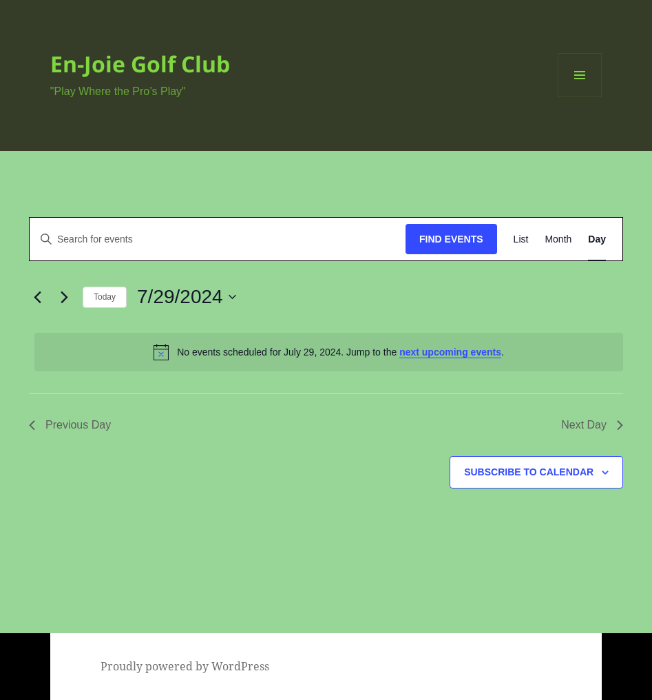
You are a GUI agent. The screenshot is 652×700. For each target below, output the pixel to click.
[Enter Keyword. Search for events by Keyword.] (218, 239)
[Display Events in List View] (521, 239)
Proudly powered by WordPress (185, 666)
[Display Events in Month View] (558, 239)
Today (105, 297)
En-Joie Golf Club (140, 64)
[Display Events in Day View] (597, 239)
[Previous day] (37, 297)
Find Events (451, 239)
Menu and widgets (580, 96)
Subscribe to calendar (528, 471)
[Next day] (64, 297)
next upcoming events (450, 352)
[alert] (328, 352)
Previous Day (70, 425)
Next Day (592, 425)
